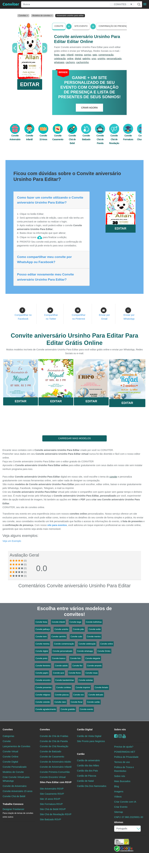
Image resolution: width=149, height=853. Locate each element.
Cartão (81, 754)
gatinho (86, 58)
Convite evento (86, 709)
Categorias (8, 736)
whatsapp (59, 62)
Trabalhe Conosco (13, 804)
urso (94, 58)
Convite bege (75, 622)
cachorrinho (82, 62)
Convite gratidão (68, 709)
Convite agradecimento (46, 709)
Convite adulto (61, 666)
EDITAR (29, 84)
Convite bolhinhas (94, 622)
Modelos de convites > (42, 15)
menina (79, 54)
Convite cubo (76, 636)
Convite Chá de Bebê (72, 136)
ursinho (101, 58)
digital (78, 58)
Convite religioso (43, 695)
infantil (70, 54)
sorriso (87, 54)
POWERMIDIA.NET (124, 751)
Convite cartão (93, 702)
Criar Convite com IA (125, 801)
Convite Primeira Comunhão (55, 772)
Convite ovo (78, 695)
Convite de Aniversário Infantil (55, 767)
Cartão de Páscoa (86, 775)
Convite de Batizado (50, 751)
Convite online (106, 644)
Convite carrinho (58, 636)
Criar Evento (120, 807)
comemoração (105, 54)
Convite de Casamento (52, 756)
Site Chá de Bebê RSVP (53, 809)
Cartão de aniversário (88, 760)
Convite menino (94, 636)
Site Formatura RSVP (51, 804)
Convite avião (95, 629)
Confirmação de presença (113, 26)
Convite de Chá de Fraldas (54, 736)
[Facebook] (116, 736)
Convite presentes (44, 687)
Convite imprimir (83, 687)
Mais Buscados (122, 781)
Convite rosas (91, 673)
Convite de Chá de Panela (54, 741)
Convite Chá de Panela (100, 136)
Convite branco (58, 658)
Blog (116, 786)
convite (113, 476)
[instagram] (120, 736)
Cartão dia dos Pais (87, 770)
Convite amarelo (94, 666)
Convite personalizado (62, 651)
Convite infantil (58, 622)
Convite (58, 26)
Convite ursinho (61, 629)
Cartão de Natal (85, 781)
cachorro (70, 62)
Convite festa (41, 622)
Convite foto (75, 658)
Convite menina (42, 644)
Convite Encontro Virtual (53, 777)
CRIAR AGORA (89, 107)
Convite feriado (101, 687)
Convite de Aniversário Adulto (55, 761)
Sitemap (118, 812)
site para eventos (57, 525)
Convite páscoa (62, 695)
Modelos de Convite (13, 772)
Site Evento (80, 26)
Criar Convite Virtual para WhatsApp (16, 779)
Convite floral (76, 702)
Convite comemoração (64, 644)
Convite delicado (95, 695)
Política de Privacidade (126, 756)
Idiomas (118, 822)
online (70, 58)
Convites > (23, 15)
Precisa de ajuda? (123, 746)
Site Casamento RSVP (52, 793)
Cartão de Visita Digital (89, 736)
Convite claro (60, 702)
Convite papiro (42, 673)
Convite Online (10, 756)
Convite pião (78, 629)
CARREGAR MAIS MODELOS (74, 438)
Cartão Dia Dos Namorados (91, 786)
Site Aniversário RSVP (52, 788)
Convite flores (75, 673)
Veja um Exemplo (11, 541)
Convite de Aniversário (15, 786)
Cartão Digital (85, 729)
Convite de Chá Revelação (54, 746)
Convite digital (42, 651)
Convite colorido (43, 702)
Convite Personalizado (15, 767)
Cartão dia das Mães (88, 765)
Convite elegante (92, 658)
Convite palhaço (43, 629)
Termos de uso (122, 762)
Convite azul (58, 673)
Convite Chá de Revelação (114, 136)
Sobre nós (120, 729)
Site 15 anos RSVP (50, 799)
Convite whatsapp (85, 651)
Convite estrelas (86, 680)
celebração (60, 58)
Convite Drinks (104, 651)
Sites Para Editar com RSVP (56, 782)
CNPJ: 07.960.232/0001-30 (128, 817)
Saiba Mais (20, 378)
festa (56, 54)
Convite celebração (87, 644)
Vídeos (118, 796)
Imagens (118, 791)
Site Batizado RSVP (50, 819)
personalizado (114, 58)
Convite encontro (43, 680)
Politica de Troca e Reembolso (124, 769)
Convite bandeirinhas (64, 680)
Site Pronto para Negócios (91, 741)
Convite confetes (63, 687)
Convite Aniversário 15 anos (17, 791)
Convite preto (41, 658)
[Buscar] (138, 4)
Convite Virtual (10, 751)
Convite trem (41, 636)
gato (63, 54)
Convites (8, 729)
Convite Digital (10, 761)
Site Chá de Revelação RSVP (55, 814)
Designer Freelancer (18, 813)
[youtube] (124, 736)
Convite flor (77, 666)
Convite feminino (43, 666)
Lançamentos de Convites (16, 746)
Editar (20, 401)
